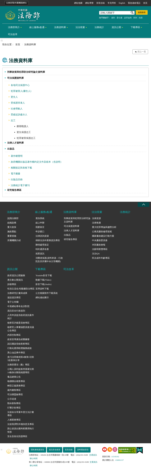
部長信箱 (100, 3)
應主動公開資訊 (15, 280)
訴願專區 (11, 284)
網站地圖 (78, 3)
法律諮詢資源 (42, 236)
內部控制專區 (14, 335)
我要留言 (40, 227)
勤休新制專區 (14, 403)
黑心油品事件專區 (16, 352)
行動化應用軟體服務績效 (19, 348)
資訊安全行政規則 (16, 311)
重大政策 (11, 227)
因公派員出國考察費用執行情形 (20, 430)
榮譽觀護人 (22, 126)
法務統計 (99, 27)
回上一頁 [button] (142, 52)
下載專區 (135, 27)
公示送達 (11, 399)
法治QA (96, 253)
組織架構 (11, 223)
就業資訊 (40, 253)
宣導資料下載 (42, 289)
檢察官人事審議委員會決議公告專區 (20, 329)
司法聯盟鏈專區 (15, 394)
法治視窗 (80, 27)
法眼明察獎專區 (99, 249)
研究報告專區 (14, 190)
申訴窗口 (40, 231)
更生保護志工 (24, 132)
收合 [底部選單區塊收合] (143, 204)
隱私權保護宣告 (37, 450)
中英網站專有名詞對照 (18, 306)
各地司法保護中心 (20, 85)
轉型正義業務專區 (16, 385)
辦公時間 (33, 458)
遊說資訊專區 (14, 297)
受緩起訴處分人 (19, 114)
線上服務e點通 (37, 27)
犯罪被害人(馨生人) (21, 91)
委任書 (119, 18)
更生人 (14, 97)
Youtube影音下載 (44, 275)
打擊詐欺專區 (14, 408)
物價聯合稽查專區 (16, 381)
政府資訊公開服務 (16, 275)
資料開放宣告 (83, 450)
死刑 (135, 18)
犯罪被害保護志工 (26, 138)
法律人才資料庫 (15, 142)
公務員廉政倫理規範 (102, 231)
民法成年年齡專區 (101, 258)
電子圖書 (15, 173)
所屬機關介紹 (14, 240)
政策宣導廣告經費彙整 (18, 339)
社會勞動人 (17, 108)
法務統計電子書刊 (20, 185)
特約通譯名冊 (42, 249)
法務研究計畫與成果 (17, 293)
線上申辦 (40, 223)
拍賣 (141, 18)
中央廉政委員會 (99, 240)
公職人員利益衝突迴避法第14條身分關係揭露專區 (20, 371)
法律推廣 (96, 223)
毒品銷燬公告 (14, 377)
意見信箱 (69, 450)
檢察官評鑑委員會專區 (18, 323)
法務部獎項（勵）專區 (18, 364)
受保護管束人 (18, 103)
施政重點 (11, 231)
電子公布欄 (12, 302)
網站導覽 (89, 3)
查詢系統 (40, 218)
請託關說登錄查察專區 (18, 344)
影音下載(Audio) (43, 284)
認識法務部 (12, 218)
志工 (13, 120)
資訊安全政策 (54, 450)
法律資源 (96, 218)
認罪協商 (128, 18)
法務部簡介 (14, 27)
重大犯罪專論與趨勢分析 (104, 227)
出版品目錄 (17, 179)
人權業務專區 (14, 420)
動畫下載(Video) (43, 280)
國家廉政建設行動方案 (103, 236)
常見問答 (112, 3)
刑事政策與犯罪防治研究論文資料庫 (26, 72)
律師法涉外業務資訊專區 (48, 240)
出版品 (10, 149)
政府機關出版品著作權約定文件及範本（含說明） (37, 162)
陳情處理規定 (42, 245)
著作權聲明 (17, 156)
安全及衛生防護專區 (17, 436)
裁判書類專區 (14, 390)
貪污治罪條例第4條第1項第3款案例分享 (20, 359)
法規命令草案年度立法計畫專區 (20, 414)
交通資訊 (93, 455)
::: (2, 2)
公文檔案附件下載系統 (47, 293)
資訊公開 (116, 27)
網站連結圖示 (42, 297)
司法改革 (12, 34)
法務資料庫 (60, 27)
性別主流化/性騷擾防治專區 (21, 289)
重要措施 (11, 236)
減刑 (113, 18)
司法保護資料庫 (15, 78)
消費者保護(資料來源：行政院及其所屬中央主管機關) (49, 260)
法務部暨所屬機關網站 (16, 3)
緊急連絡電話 (134, 3)
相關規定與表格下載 (21, 167)
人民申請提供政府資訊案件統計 (20, 317)
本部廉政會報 (98, 245)
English (122, 3)
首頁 (145, 3)
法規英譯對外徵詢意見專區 (20, 424)
